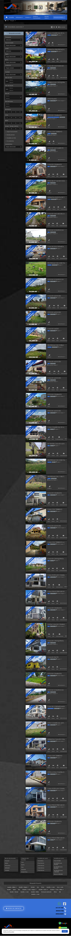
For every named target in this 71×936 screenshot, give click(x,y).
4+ (20, 112)
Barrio (6, 60)
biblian (6, 863)
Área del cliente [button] (47, 17)
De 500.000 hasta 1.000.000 (58, 871)
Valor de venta (8, 77)
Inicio (7, 21)
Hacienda (23, 869)
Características (8, 144)
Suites (6, 115)
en (11, 887)
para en (29, 889)
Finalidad (7, 72)
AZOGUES (7, 868)
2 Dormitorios (41, 863)
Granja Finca (24, 872)
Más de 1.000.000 (58, 874)
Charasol (7, 861)
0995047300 (60, 911)
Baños (6, 120)
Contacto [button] (27, 17)
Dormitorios (8, 109)
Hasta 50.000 (57, 861)
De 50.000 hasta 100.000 (58, 863)
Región (6, 54)
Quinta (22, 865)
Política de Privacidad (8, 932)
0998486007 (60, 914)
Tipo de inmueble (9, 43)
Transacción (8, 37)
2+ (11, 112)
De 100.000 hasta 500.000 (58, 867)
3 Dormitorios (41, 865)
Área (22, 867)
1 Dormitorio (40, 861)
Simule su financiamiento (36, 17)
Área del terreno (9, 101)
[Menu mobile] (6, 17)
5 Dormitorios (41, 870)
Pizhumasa (7, 865)
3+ (15, 112)
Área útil (7, 93)
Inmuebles (11, 17)
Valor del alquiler (9, 85)
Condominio (8, 65)
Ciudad (6, 48)
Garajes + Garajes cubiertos (11, 126)
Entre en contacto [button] (13, 908)
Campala (7, 870)
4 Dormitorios (41, 868)
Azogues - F (13, 21)
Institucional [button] (19, 17)
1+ (7, 112)
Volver (64, 21)
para (51, 887)
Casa (22, 862)
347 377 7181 (60, 908)
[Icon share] (35, 7)
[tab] (14, 33)
